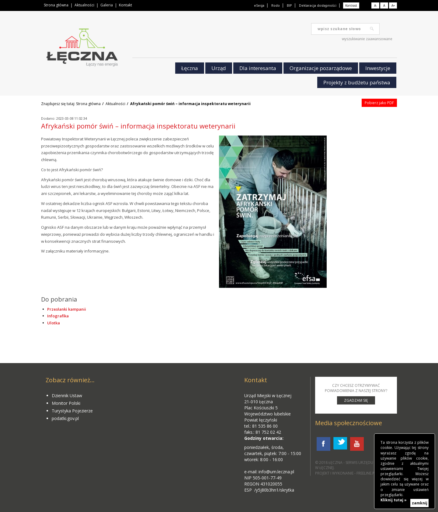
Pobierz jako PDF (379, 102)
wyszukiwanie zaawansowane (367, 38)
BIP (289, 5)
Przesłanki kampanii (66, 309)
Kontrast (351, 5)
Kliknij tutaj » (394, 500)
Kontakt (125, 5)
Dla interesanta (257, 68)
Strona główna (56, 5)
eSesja (259, 5)
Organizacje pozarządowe (321, 68)
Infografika (58, 316)
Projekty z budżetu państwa (356, 82)
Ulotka (53, 323)
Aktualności (84, 5)
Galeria (106, 5)
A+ (393, 5)
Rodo (275, 5)
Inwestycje (377, 68)
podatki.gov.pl (65, 418)
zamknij (419, 503)
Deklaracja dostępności (317, 5)
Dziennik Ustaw (67, 395)
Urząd (218, 68)
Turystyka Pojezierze (72, 411)
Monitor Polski (66, 403)
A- (375, 5)
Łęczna (189, 68)
